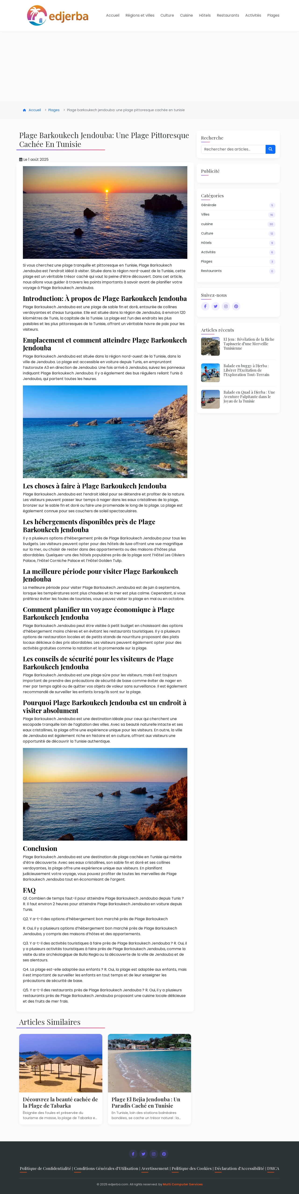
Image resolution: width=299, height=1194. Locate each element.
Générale (238, 205)
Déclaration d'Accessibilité (239, 1168)
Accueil (112, 15)
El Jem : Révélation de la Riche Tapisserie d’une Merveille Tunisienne (249, 344)
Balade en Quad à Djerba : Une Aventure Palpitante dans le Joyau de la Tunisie (249, 396)
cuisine (238, 224)
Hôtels (205, 15)
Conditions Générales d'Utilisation (106, 1168)
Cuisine (186, 15)
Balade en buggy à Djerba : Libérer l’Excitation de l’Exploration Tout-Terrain (246, 370)
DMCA (273, 1168)
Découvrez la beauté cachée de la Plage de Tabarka (60, 1102)
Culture (167, 15)
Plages (273, 15)
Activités (253, 15)
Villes (238, 214)
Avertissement (155, 1168)
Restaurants (228, 15)
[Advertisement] (149, 66)
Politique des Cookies (192, 1168)
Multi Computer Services (183, 1184)
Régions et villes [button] (139, 15)
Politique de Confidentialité (45, 1168)
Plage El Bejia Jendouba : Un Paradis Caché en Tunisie (146, 1102)
